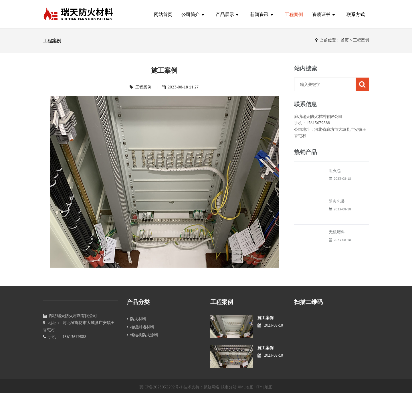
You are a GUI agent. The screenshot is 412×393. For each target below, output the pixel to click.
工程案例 (361, 40)
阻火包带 (337, 201)
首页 (345, 40)
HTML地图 (264, 387)
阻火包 (335, 170)
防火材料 (136, 318)
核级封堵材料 (140, 326)
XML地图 (245, 387)
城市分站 (229, 387)
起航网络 (211, 387)
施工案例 (266, 317)
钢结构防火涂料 (142, 334)
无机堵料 (337, 231)
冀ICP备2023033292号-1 (161, 387)
